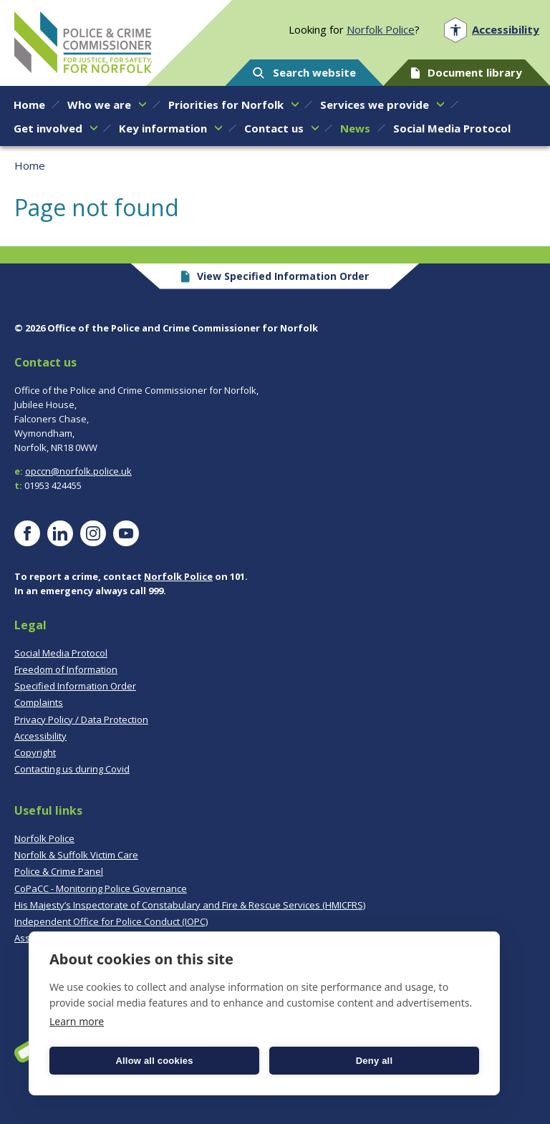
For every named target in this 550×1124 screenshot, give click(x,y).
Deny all (374, 1060)
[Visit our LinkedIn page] (60, 533)
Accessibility (40, 736)
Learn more (76, 1021)
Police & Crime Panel (58, 871)
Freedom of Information (65, 669)
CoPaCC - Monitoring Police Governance (100, 888)
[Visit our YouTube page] (126, 533)
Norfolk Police (381, 29)
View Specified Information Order (275, 276)
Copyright (35, 752)
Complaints (38, 702)
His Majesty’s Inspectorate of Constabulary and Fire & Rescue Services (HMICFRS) (189, 904)
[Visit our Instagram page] (93, 533)
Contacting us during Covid (72, 768)
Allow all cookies (154, 1060)
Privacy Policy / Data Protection (81, 719)
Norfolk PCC (83, 42)
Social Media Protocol (60, 652)
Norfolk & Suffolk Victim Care (76, 854)
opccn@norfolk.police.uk (78, 471)
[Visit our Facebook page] (27, 533)
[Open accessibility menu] (491, 30)
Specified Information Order (75, 685)
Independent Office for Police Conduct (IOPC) (111, 921)
